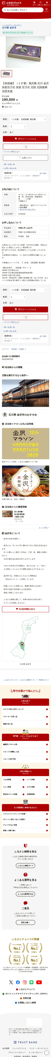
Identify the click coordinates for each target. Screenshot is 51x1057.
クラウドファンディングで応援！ (15, 814)
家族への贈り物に (9, 830)
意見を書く (25, 922)
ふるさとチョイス (27, 989)
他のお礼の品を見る (28, 210)
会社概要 (5, 1048)
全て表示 (43, 173)
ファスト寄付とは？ (12, 152)
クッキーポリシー (36, 1052)
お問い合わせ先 (10, 168)
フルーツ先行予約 (9, 759)
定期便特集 (31, 794)
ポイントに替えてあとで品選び (14, 819)
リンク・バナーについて (39, 1048)
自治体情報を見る (25, 609)
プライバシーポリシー (17, 1052)
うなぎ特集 (7, 779)
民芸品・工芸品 (18, 349)
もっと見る (43, 528)
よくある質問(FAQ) (25, 894)
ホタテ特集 (31, 787)
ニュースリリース (19, 1048)
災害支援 (27, 998)
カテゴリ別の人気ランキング (13, 709)
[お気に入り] (46, 1052)
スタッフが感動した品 (11, 752)
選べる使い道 (9, 164)
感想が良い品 (8, 724)
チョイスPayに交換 (10, 825)
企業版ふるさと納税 (27, 1003)
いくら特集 (31, 779)
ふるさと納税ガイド (25, 866)
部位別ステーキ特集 (10, 794)
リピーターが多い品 (10, 716)
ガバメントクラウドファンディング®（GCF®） (27, 994)
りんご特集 (7, 787)
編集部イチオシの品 (10, 744)
